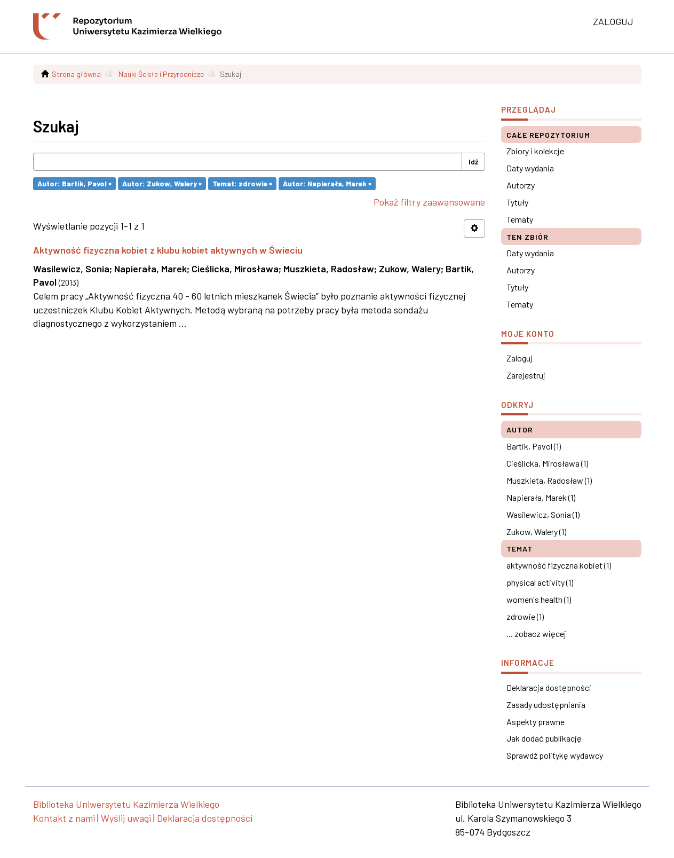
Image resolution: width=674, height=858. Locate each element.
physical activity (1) (539, 582)
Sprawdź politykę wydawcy (554, 755)
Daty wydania (530, 168)
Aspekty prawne (535, 722)
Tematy (519, 219)
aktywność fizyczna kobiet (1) (558, 565)
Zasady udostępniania (545, 704)
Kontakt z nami (64, 818)
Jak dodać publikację (544, 738)
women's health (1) (538, 599)
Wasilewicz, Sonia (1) (543, 514)
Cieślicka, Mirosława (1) (547, 463)
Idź (473, 161)
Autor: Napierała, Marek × (327, 183)
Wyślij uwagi (126, 818)
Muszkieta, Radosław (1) (549, 480)
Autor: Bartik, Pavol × (74, 183)
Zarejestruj (525, 375)
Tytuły (517, 202)
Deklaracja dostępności (548, 687)
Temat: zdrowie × (242, 183)
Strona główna (76, 73)
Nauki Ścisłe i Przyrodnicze (161, 73)
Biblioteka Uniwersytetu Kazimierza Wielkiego (126, 804)
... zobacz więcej (536, 633)
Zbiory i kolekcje (535, 151)
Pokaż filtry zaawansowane (429, 202)
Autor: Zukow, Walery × (162, 183)
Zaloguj (519, 358)
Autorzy (520, 185)
